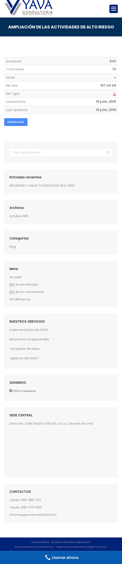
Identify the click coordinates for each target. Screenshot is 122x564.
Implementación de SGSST (29, 330)
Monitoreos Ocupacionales (29, 339)
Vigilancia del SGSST (24, 358)
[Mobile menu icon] (113, 9)
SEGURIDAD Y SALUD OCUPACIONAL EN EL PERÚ (42, 185)
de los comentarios (26, 292)
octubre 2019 (18, 216)
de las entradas (23, 284)
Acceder (15, 277)
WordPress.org (19, 299)
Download (16, 122)
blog (12, 247)
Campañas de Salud (24, 349)
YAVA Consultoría (24, 390)
